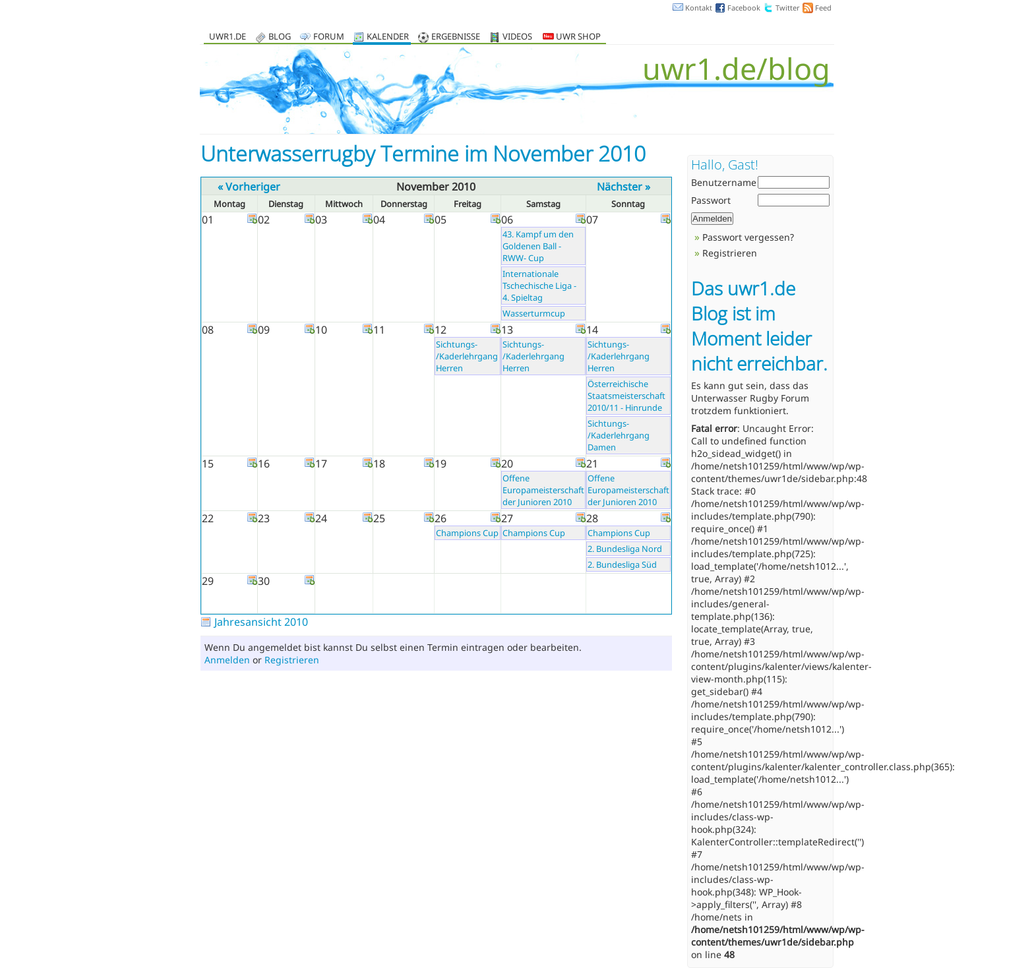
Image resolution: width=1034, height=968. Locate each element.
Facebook (743, 8)
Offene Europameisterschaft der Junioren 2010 (543, 490)
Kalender (388, 37)
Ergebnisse (455, 37)
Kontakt (698, 8)
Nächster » (623, 186)
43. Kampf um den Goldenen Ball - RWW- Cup (538, 246)
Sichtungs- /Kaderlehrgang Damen (619, 435)
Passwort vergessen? (748, 237)
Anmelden (227, 659)
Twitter (788, 8)
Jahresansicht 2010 (261, 622)
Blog (279, 37)
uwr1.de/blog (736, 68)
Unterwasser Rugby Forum (750, 398)
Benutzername (723, 182)
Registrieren (291, 659)
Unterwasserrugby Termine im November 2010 (423, 153)
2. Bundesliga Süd (622, 564)
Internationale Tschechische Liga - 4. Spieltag (539, 285)
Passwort (711, 200)
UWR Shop (572, 37)
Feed (823, 8)
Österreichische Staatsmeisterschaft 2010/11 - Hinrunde (626, 395)
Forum (328, 37)
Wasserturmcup (533, 313)
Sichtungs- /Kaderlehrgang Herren (467, 356)
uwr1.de (227, 37)
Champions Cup (467, 533)
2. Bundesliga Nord (625, 549)
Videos (517, 37)
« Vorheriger (249, 186)
